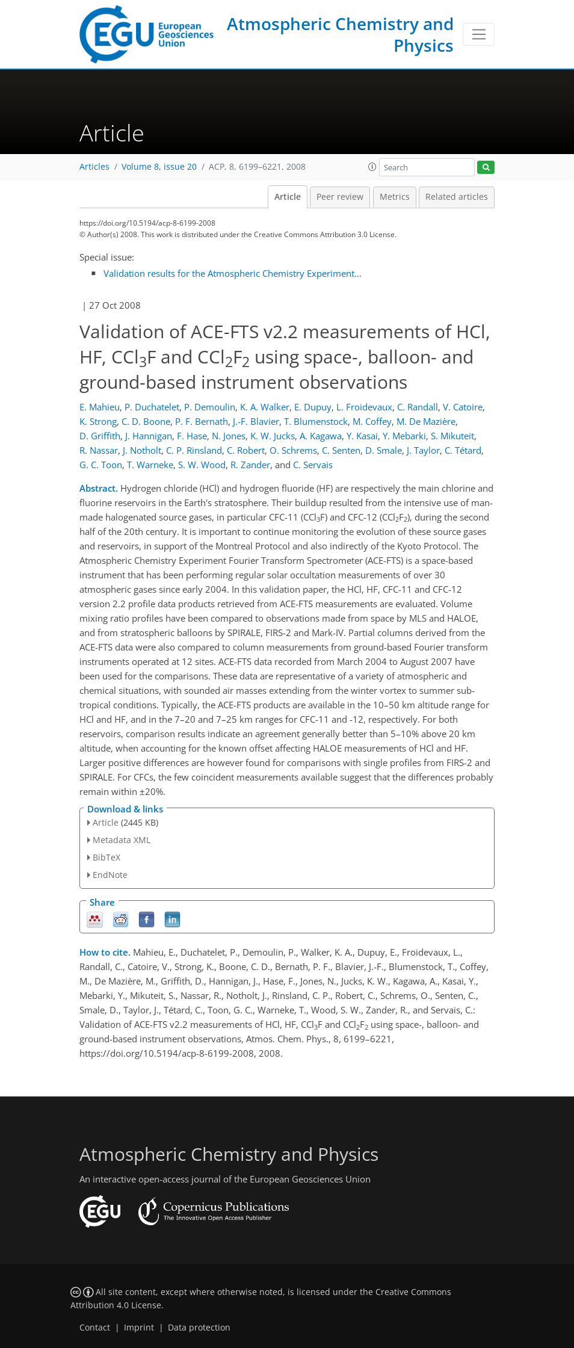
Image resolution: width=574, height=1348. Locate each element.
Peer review (339, 196)
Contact (94, 1327)
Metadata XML (121, 840)
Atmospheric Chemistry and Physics (340, 34)
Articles (94, 166)
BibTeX (106, 857)
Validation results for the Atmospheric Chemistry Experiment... (232, 273)
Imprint (139, 1327)
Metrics (395, 196)
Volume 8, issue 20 (159, 166)
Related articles (456, 196)
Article (287, 196)
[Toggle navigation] (479, 34)
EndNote (110, 874)
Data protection (199, 1327)
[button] (372, 166)
